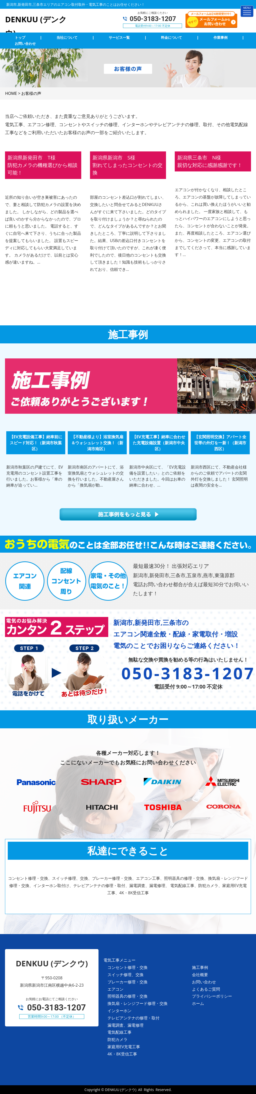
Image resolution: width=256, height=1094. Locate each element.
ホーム (198, 1003)
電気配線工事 (120, 1032)
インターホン (120, 1010)
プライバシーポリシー (212, 996)
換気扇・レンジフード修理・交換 (138, 1003)
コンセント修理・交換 (128, 967)
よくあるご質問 (206, 989)
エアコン (116, 989)
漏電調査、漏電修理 (126, 1025)
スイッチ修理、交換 (126, 974)
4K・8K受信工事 (122, 1054)
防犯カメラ (118, 1039)
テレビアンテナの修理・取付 (134, 1018)
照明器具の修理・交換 (128, 996)
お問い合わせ (204, 982)
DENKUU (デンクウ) (120, 1089)
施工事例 (200, 967)
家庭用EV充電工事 (124, 1046)
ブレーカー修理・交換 (128, 982)
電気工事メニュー (120, 960)
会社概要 (200, 974)
